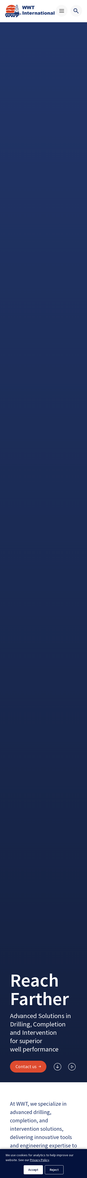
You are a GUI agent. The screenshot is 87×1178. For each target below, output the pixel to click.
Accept (33, 1170)
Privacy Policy (39, 1160)
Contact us (28, 1066)
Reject (54, 1170)
